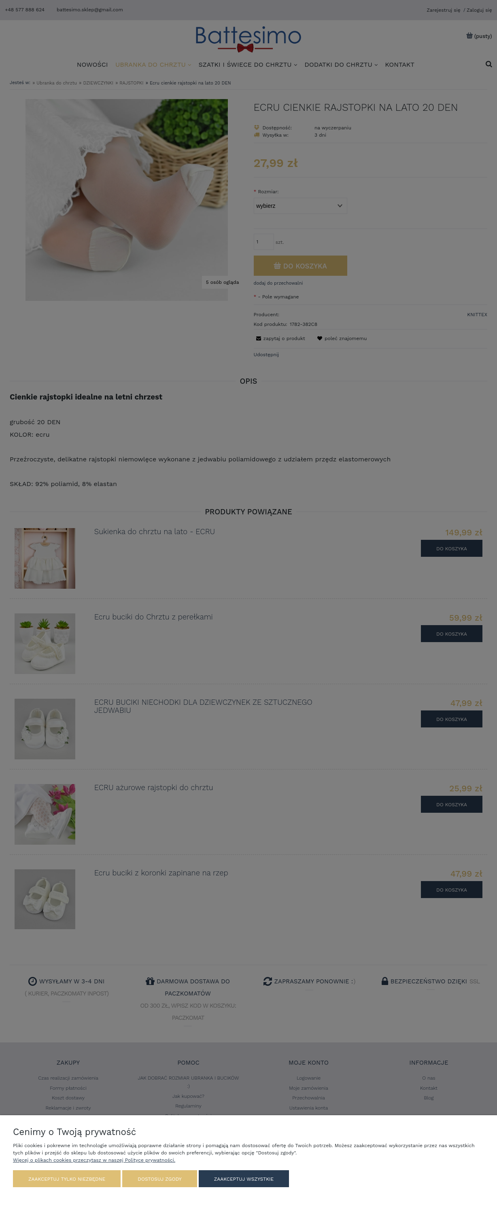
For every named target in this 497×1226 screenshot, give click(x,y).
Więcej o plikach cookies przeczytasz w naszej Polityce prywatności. (94, 1160)
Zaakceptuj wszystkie (244, 1179)
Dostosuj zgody (159, 1179)
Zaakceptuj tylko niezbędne (66, 1179)
